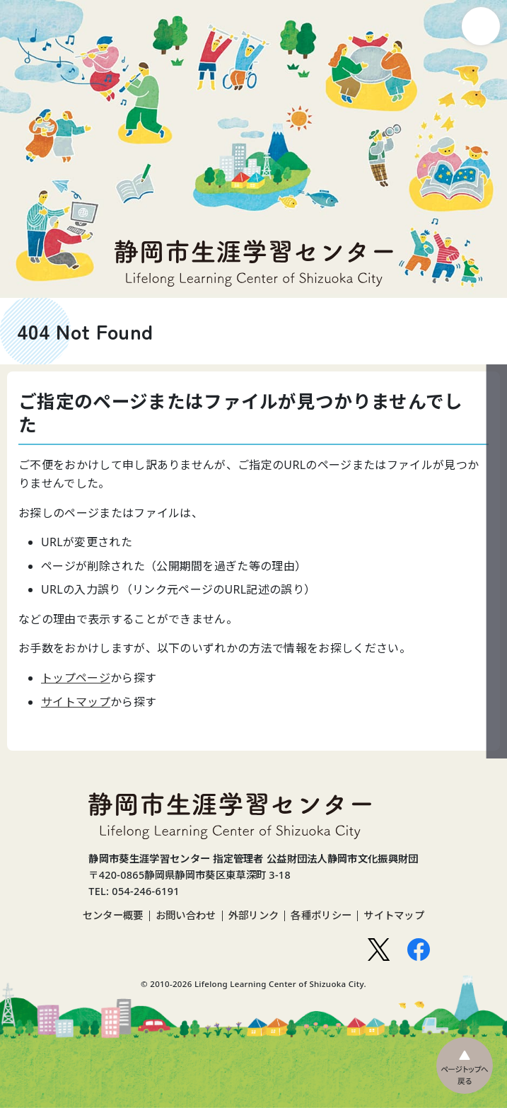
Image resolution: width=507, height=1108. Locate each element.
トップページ (75, 678)
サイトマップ (75, 702)
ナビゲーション (481, 26)
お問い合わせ (186, 916)
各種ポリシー (321, 916)
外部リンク (253, 916)
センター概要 (113, 916)
